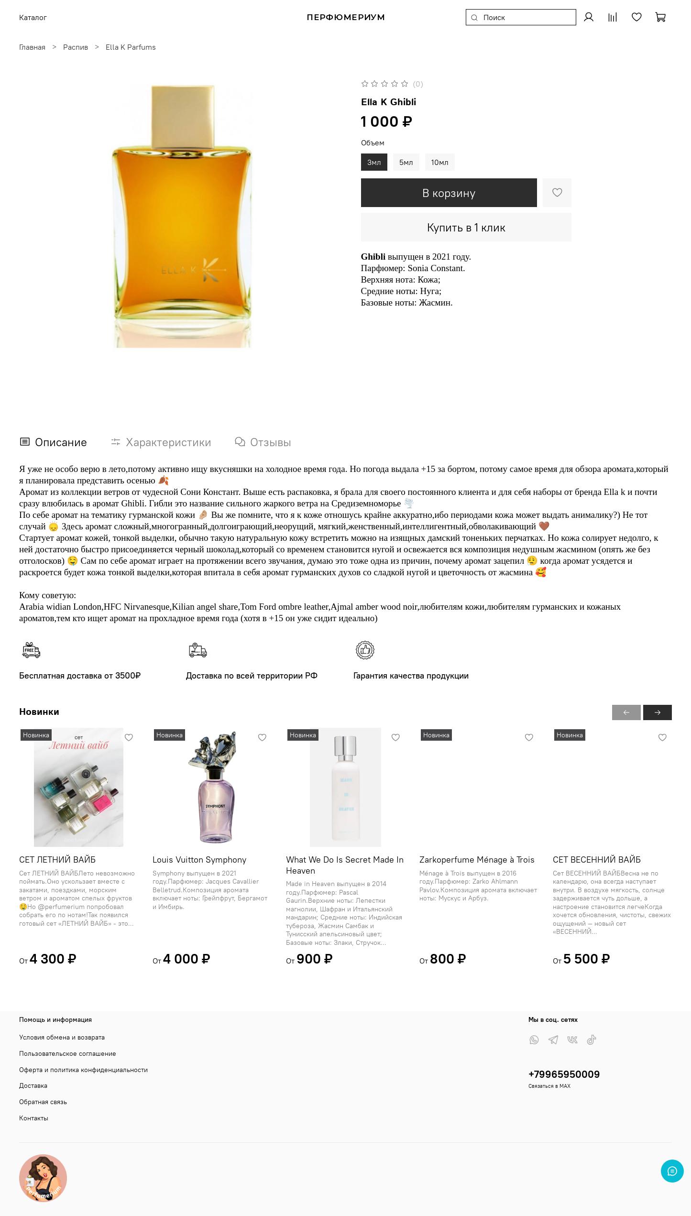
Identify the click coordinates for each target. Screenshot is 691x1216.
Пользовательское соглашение (67, 1053)
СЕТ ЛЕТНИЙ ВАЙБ (57, 859)
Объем (372, 142)
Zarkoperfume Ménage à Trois (477, 859)
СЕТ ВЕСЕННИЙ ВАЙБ (597, 859)
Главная (32, 47)
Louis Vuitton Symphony (199, 859)
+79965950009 (564, 1074)
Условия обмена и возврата (62, 1037)
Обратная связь (43, 1101)
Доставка (33, 1085)
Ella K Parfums (131, 47)
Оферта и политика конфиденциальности (83, 1069)
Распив (75, 47)
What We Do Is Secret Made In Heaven (345, 865)
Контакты (33, 1118)
